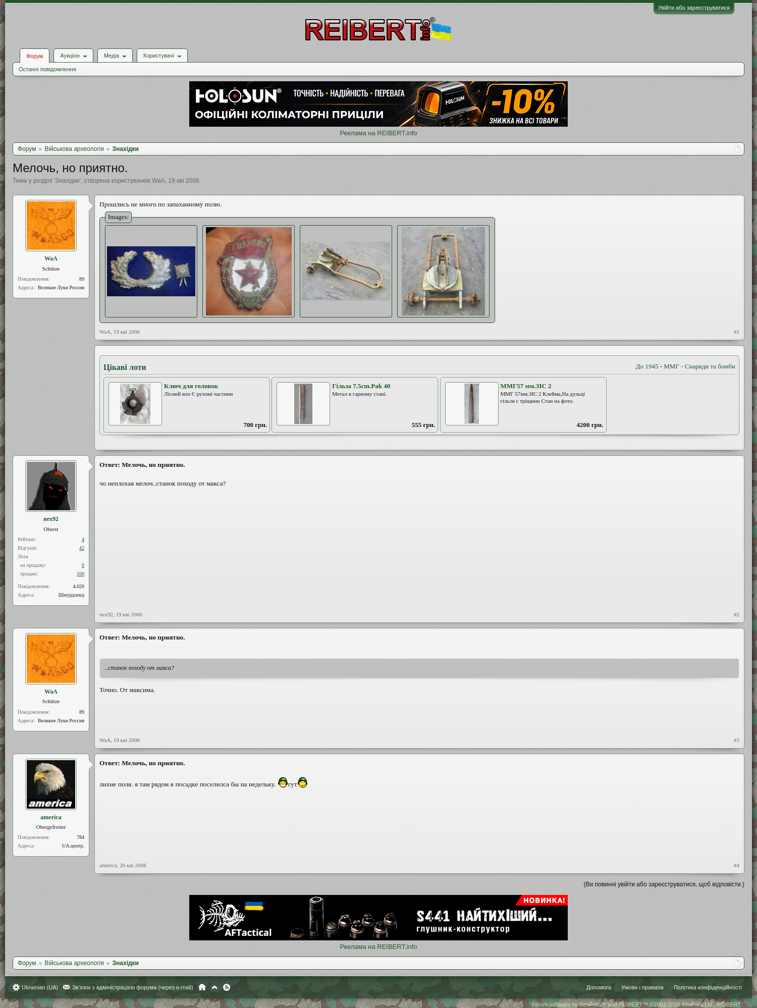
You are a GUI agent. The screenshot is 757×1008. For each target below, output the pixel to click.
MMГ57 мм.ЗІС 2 (526, 386)
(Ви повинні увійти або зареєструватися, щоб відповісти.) (664, 884)
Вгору (214, 987)
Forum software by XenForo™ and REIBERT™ (637, 1004)
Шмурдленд (71, 595)
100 (80, 573)
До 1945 (647, 366)
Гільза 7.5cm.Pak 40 (361, 386)
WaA (158, 180)
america (50, 817)
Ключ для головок (191, 386)
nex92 (51, 518)
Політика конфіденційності (708, 987)
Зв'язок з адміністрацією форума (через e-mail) (132, 987)
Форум (34, 56)
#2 (736, 614)
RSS (226, 987)
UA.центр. (73, 845)
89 (81, 279)
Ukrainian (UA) (40, 987)
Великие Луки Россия (61, 287)
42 (81, 548)
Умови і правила (642, 987)
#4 (736, 865)
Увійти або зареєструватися (694, 8)
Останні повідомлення (47, 69)
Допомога (598, 987)
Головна (202, 987)
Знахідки (67, 180)
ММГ (671, 366)
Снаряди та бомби (710, 366)
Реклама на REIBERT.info (378, 133)
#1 (736, 332)
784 (80, 837)
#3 (736, 740)
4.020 (79, 586)
